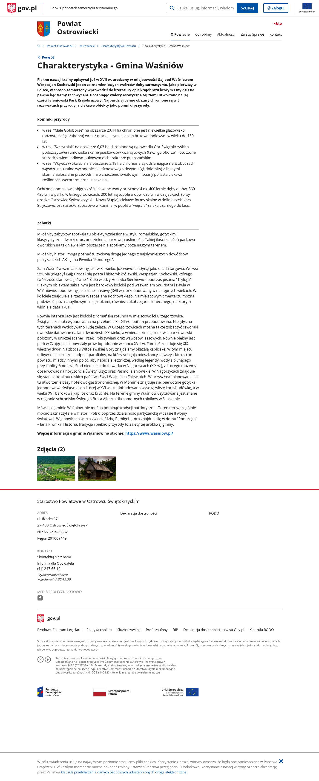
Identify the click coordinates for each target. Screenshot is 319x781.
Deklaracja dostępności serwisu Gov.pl (213, 697)
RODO (214, 580)
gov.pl (49, 686)
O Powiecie (87, 46)
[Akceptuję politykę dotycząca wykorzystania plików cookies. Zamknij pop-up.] (281, 761)
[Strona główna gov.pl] (22, 8)
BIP (175, 697)
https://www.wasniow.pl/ (149, 501)
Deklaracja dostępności (138, 580)
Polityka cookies (99, 697)
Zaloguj (279, 9)
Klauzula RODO (262, 697)
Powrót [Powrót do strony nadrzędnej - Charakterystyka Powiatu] (48, 57)
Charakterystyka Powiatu (118, 46)
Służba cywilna (129, 697)
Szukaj (247, 8)
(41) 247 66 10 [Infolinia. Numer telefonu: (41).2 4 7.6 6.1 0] (48, 636)
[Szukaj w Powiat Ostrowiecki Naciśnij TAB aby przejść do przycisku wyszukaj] (201, 8)
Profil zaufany (157, 697)
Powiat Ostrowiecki (78, 27)
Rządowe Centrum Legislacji (59, 697)
